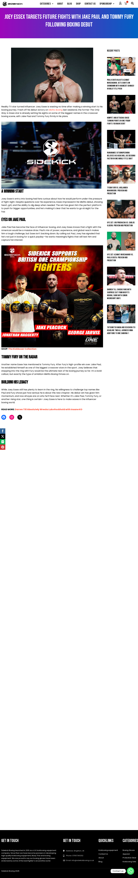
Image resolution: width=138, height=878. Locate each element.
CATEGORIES (46, 3)
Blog (69, 3)
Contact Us (90, 3)
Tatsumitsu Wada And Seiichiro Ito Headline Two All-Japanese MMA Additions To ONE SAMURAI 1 (121, 330)
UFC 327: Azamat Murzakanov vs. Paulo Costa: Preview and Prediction (120, 257)
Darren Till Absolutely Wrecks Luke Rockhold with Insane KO (48, 409)
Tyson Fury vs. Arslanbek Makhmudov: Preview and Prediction (117, 190)
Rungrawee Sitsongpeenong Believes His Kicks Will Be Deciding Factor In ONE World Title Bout (121, 155)
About (60, 3)
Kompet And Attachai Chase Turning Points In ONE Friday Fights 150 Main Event (118, 120)
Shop (78, 3)
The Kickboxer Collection (22, 348)
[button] (46, 4)
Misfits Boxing (55, 109)
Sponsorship (107, 3)
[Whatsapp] (130, 871)
